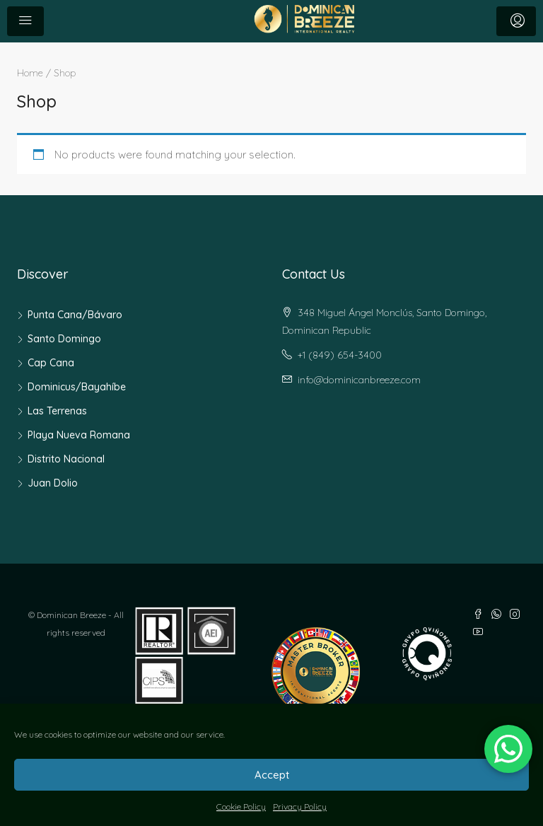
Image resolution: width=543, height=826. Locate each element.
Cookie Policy (241, 806)
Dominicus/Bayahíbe (77, 386)
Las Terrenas (57, 411)
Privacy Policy (300, 806)
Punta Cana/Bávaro (75, 314)
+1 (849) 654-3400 (340, 355)
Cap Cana (51, 362)
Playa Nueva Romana (79, 435)
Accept (272, 774)
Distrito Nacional (66, 459)
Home (30, 72)
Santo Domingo (64, 338)
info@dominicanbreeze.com (359, 379)
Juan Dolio (53, 483)
